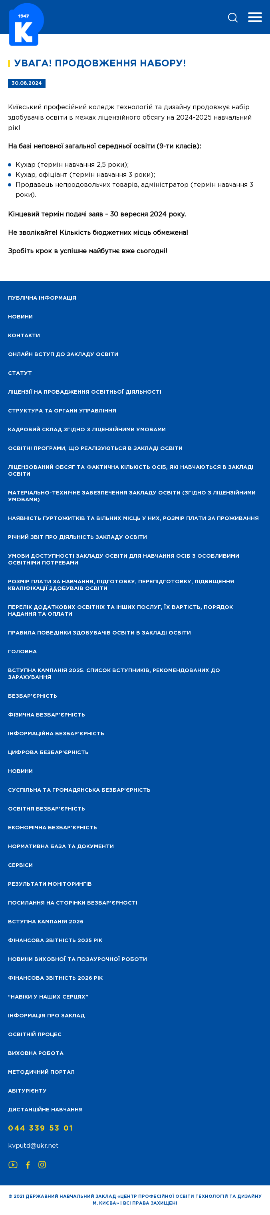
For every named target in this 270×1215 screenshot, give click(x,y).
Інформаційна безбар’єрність (56, 734)
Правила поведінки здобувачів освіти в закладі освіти (99, 633)
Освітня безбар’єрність (46, 809)
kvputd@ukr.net (33, 1146)
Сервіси (20, 865)
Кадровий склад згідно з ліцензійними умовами (87, 430)
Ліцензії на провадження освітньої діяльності (84, 392)
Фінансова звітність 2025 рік (55, 941)
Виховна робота (36, 1053)
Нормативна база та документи (61, 847)
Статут (20, 373)
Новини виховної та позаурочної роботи (77, 959)
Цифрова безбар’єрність (48, 753)
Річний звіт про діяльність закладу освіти (77, 537)
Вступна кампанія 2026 (45, 922)
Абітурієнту (27, 1091)
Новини (20, 771)
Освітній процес (35, 1035)
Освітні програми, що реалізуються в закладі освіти (95, 448)
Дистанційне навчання (45, 1110)
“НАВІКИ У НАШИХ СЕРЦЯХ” (48, 997)
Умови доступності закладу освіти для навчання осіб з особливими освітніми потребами (123, 559)
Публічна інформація (42, 298)
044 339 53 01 (40, 1128)
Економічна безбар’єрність (52, 828)
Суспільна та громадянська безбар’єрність (79, 790)
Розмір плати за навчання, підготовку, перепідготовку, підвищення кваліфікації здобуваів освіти (121, 585)
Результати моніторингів (50, 884)
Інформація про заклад (46, 1016)
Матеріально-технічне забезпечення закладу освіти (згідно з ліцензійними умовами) (132, 496)
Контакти (24, 336)
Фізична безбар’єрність (46, 715)
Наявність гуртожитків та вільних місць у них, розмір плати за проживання (133, 518)
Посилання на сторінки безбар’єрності (72, 903)
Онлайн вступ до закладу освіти (63, 354)
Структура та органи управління (62, 411)
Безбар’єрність (32, 696)
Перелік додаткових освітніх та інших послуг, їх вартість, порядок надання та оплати (120, 611)
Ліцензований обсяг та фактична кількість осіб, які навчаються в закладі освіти (130, 470)
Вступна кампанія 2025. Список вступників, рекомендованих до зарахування (114, 674)
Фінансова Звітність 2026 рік (55, 978)
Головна (22, 652)
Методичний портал (41, 1072)
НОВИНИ (20, 317)
